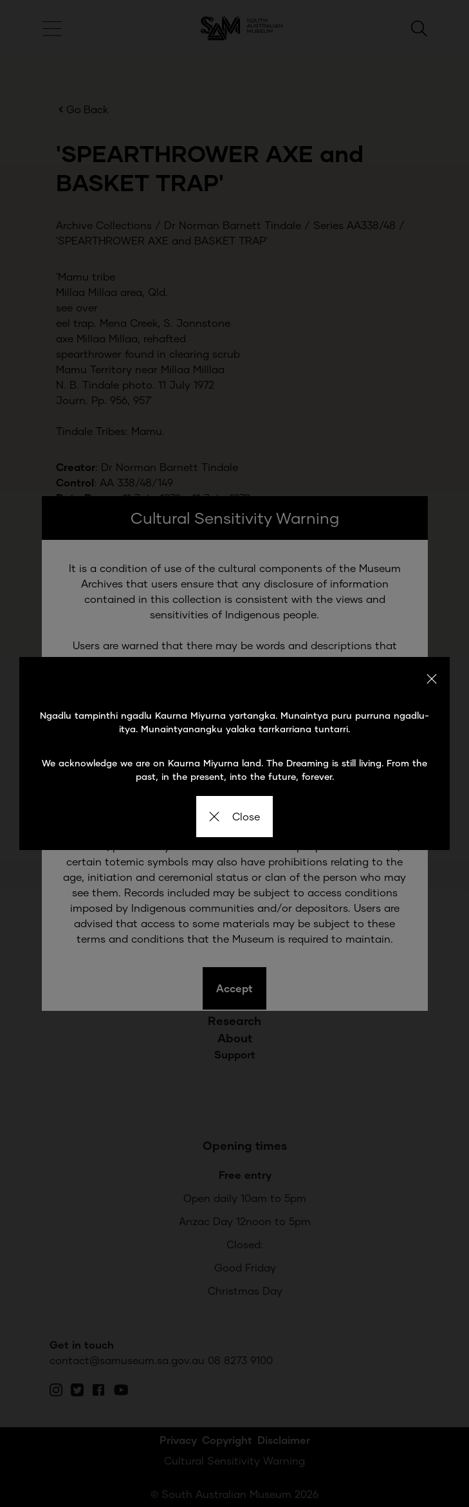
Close (234, 816)
